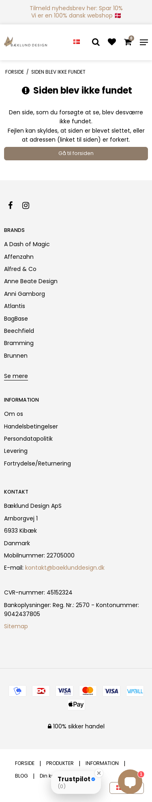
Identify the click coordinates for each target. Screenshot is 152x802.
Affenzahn (19, 257)
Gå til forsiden (76, 153)
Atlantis (14, 306)
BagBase (16, 319)
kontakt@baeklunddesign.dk (65, 568)
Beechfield (19, 331)
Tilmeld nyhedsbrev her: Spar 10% (76, 8)
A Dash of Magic (27, 244)
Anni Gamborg (24, 294)
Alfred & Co (20, 269)
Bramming (19, 343)
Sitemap (16, 626)
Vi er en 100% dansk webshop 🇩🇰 (76, 15)
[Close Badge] (99, 773)
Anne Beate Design (31, 281)
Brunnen (16, 356)
